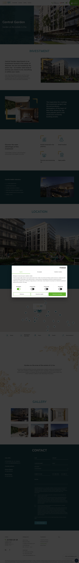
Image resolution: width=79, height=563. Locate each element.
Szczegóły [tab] (39, 271)
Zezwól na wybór (39, 294)
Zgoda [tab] (21, 271)
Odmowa (22, 294)
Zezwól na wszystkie (57, 294)
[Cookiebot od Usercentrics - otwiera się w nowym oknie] (60, 268)
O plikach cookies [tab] (58, 271)
